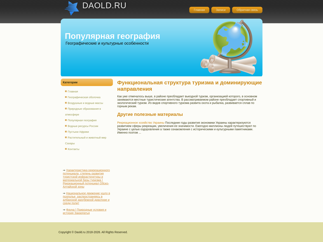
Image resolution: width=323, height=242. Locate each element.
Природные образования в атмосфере (83, 111)
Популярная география (82, 120)
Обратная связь (247, 10)
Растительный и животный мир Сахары (85, 140)
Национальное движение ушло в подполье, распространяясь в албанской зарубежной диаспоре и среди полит (86, 198)
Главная (199, 10)
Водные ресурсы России (83, 126)
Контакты (73, 149)
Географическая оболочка (84, 97)
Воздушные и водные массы (85, 103)
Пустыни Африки (78, 131)
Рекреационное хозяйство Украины (140, 122)
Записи (220, 10)
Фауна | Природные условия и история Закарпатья (84, 211)
